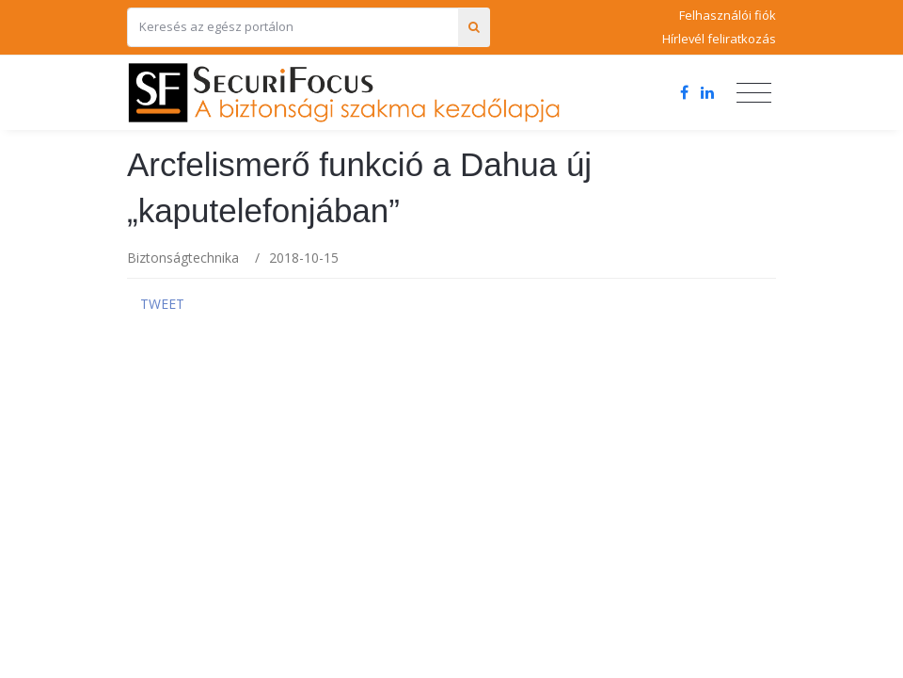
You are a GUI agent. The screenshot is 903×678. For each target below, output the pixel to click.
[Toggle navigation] (754, 93)
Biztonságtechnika (183, 257)
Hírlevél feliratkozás (719, 38)
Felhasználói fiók (727, 15)
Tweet (162, 304)
